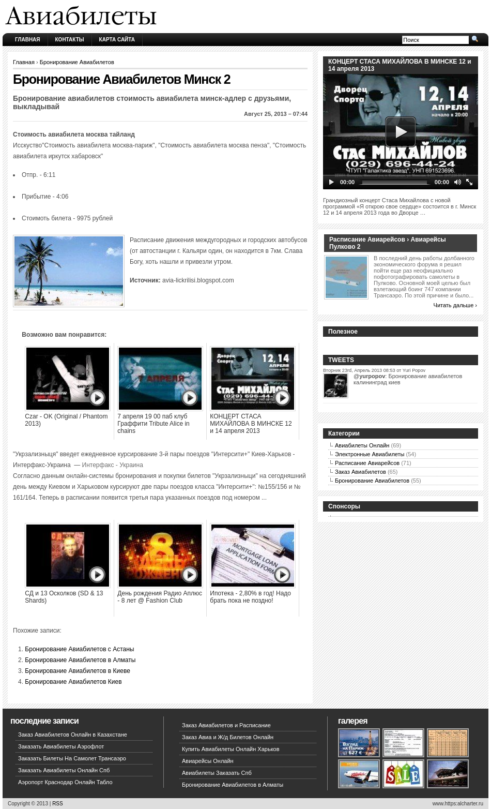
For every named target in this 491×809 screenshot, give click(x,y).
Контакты (69, 39)
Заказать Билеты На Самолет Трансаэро (72, 758)
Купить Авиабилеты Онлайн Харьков (231, 749)
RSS (57, 803)
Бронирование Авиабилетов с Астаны (79, 649)
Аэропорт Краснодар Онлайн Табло (65, 782)
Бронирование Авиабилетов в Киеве (77, 671)
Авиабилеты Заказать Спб (217, 773)
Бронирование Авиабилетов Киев (73, 681)
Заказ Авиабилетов (360, 472)
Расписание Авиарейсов (367, 463)
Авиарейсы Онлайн (208, 761)
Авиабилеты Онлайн (362, 445)
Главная (27, 39)
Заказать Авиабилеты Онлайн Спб (64, 770)
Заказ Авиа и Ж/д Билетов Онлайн (227, 737)
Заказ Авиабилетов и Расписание (226, 725)
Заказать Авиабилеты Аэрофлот (61, 746)
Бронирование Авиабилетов (77, 62)
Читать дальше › (455, 305)
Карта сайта (117, 39)
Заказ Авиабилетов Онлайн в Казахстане (72, 734)
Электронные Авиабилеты (370, 454)
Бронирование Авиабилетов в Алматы (80, 660)
